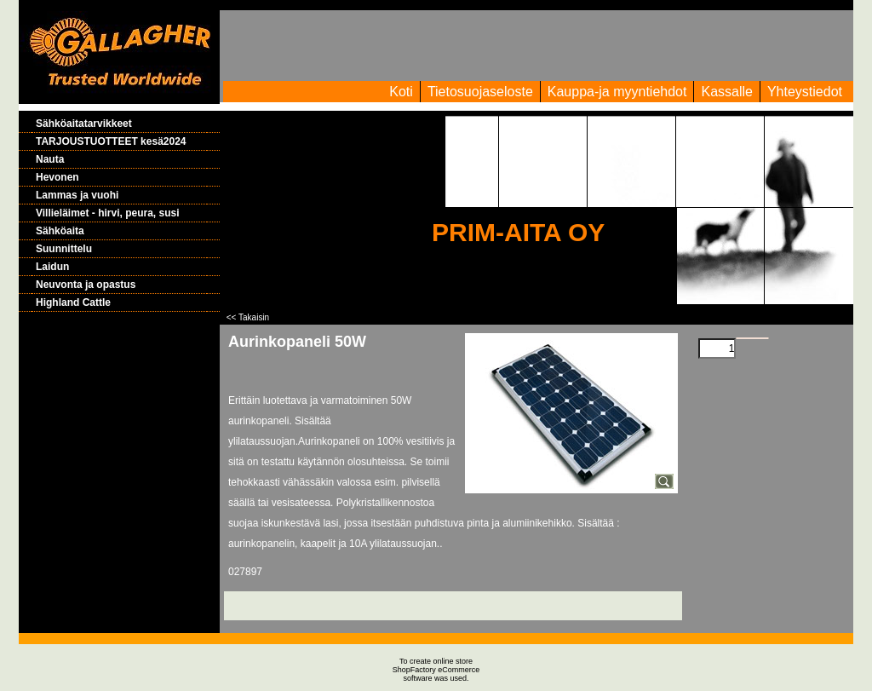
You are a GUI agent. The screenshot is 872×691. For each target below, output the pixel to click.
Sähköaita (60, 231)
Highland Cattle (73, 302)
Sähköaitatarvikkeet (84, 124)
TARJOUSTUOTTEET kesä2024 (111, 141)
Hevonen (57, 177)
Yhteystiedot (804, 91)
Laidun (52, 267)
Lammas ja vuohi (77, 195)
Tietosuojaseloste (480, 91)
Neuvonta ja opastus (85, 285)
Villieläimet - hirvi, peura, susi (108, 213)
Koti (401, 91)
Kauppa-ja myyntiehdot (617, 91)
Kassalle (726, 91)
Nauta (50, 159)
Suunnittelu (64, 249)
